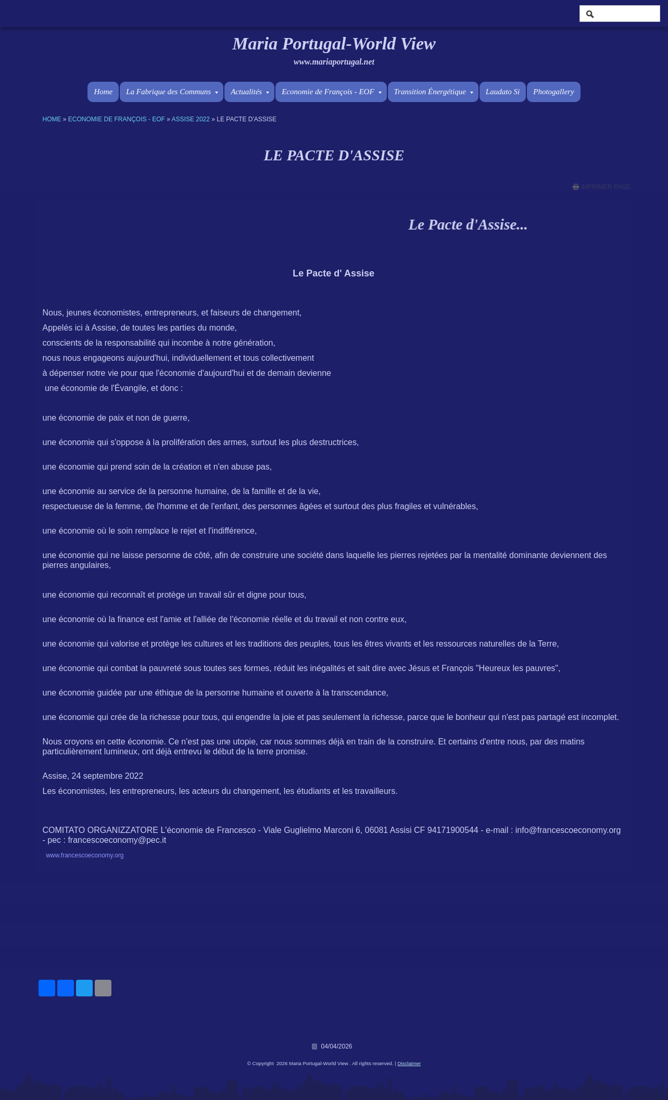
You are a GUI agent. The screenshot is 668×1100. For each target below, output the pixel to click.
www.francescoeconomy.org (84, 855)
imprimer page (606, 187)
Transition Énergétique (433, 91)
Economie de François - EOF (331, 91)
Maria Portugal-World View (333, 43)
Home (103, 91)
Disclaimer (409, 1063)
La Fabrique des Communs (172, 91)
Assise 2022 (191, 119)
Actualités (250, 91)
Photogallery (553, 91)
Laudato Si (503, 91)
